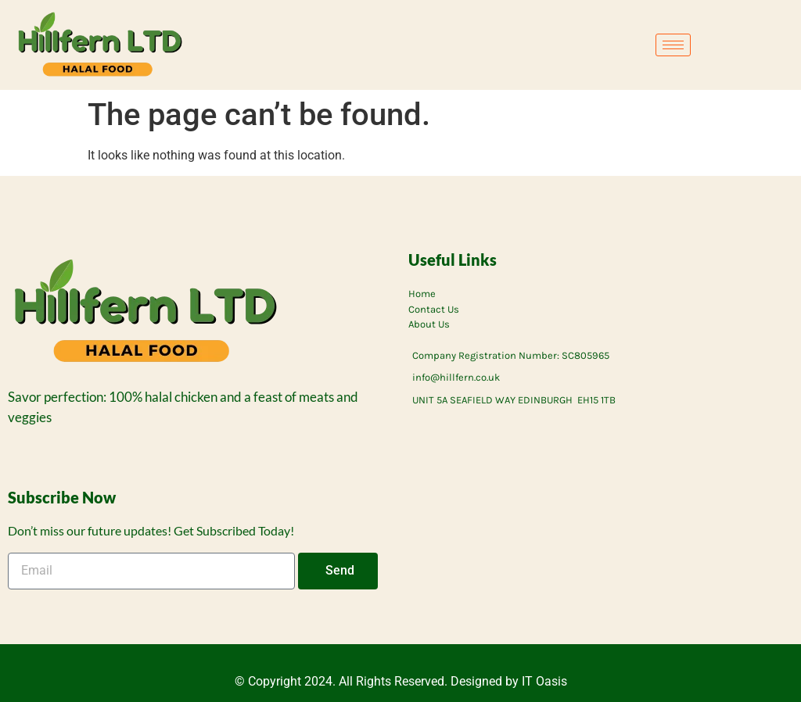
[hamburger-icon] (673, 45)
